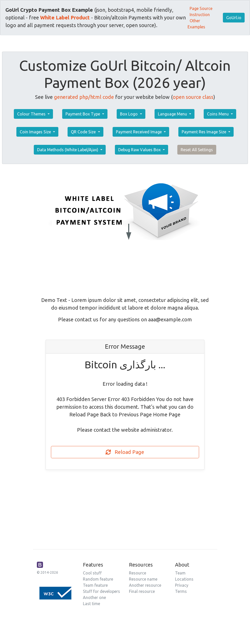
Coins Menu (218, 114)
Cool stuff (92, 573)
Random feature (98, 579)
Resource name (143, 579)
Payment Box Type (83, 114)
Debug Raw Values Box (140, 149)
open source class (193, 97)
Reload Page (125, 452)
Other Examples (196, 23)
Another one (94, 597)
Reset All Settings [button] (197, 149)
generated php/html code (84, 97)
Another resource (145, 585)
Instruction (200, 14)
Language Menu (173, 114)
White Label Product (65, 17)
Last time (91, 603)
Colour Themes (32, 114)
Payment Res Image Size (204, 132)
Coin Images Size (36, 132)
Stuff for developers (101, 591)
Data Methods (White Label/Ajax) (68, 149)
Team (180, 573)
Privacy (181, 585)
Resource (137, 573)
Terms (181, 591)
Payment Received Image (139, 132)
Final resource (142, 591)
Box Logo (129, 114)
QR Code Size (84, 132)
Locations (184, 579)
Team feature (95, 585)
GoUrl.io (233, 17)
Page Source (201, 8)
